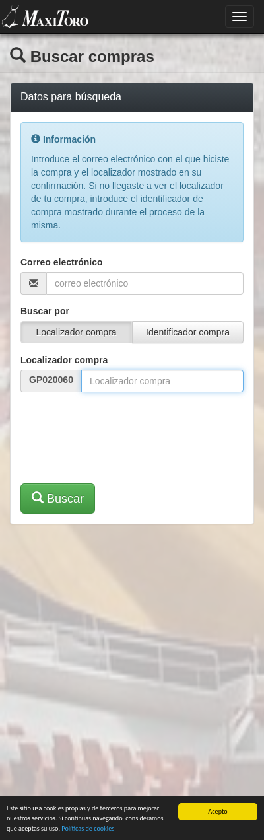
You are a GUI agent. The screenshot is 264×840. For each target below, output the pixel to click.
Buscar (58, 498)
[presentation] (120, 428)
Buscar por (44, 311)
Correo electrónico (61, 262)
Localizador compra (64, 360)
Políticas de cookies (87, 828)
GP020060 (51, 379)
